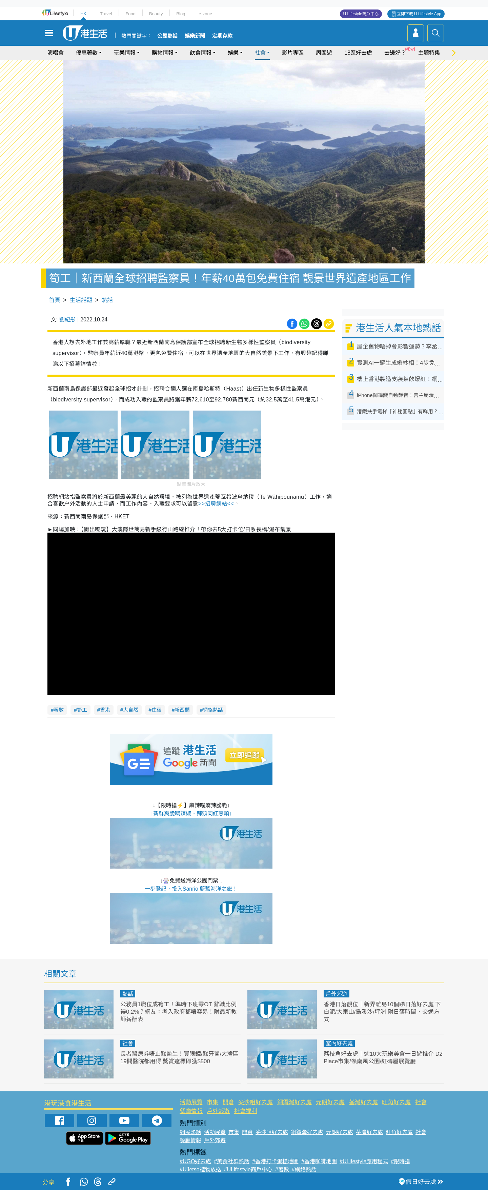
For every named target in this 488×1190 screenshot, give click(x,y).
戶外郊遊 (336, 994)
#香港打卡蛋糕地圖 (275, 1161)
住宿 (156, 710)
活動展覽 (191, 1102)
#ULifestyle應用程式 (364, 1161)
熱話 (107, 300)
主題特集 (429, 53)
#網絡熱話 (304, 1169)
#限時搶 (400, 1161)
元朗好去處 (330, 1102)
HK (83, 13)
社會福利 (245, 1111)
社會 (260, 53)
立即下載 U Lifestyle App (419, 14)
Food (130, 13)
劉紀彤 (67, 319)
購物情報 (163, 53)
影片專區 (293, 53)
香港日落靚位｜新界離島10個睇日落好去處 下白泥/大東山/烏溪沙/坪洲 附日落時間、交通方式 (382, 1012)
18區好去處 (358, 53)
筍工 (82, 710)
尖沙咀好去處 (255, 1102)
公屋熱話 (167, 36)
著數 (59, 710)
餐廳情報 (191, 1111)
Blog (180, 13)
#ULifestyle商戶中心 (248, 1169)
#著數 (282, 1169)
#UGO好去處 (195, 1161)
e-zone (205, 13)
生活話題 (81, 300)
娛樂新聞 (195, 36)
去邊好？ (395, 53)
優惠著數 (87, 53)
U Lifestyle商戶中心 (361, 14)
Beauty (156, 13)
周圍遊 (324, 53)
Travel (106, 13)
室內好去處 (339, 1043)
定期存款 (222, 36)
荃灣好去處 (363, 1102)
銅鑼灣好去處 (294, 1102)
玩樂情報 (125, 53)
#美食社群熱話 (231, 1161)
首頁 (54, 300)
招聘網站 (216, 504)
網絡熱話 (213, 710)
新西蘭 (182, 710)
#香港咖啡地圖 (319, 1161)
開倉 (228, 1102)
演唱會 (55, 53)
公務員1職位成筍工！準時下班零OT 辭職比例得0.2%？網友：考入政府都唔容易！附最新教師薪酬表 (178, 1012)
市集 (212, 1102)
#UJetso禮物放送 (200, 1169)
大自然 (130, 710)
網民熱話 (190, 1132)
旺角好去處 (396, 1102)
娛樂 (233, 53)
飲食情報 (200, 53)
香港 (105, 710)
